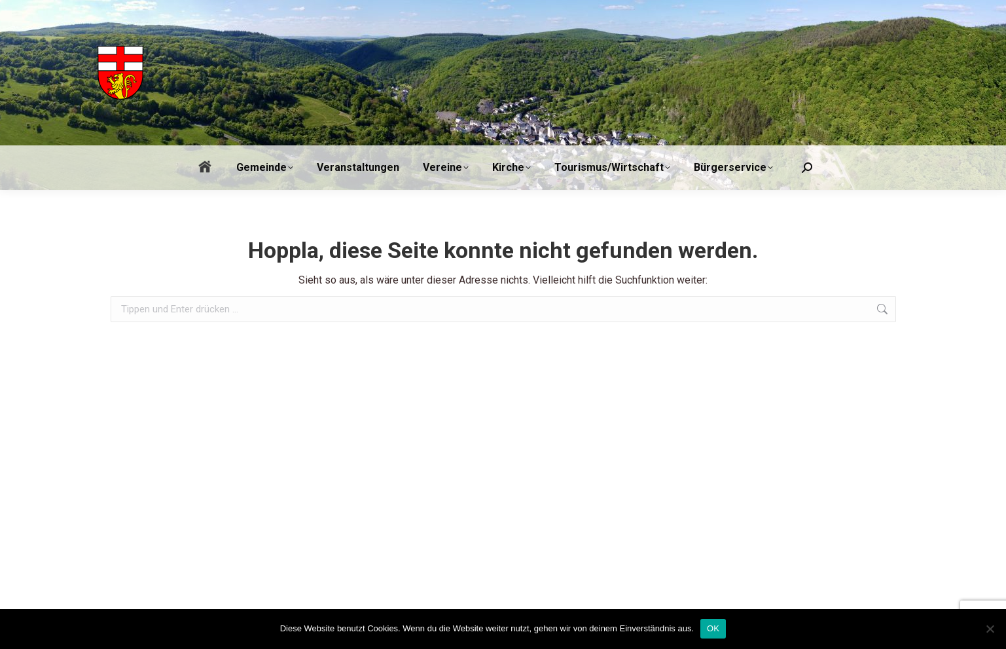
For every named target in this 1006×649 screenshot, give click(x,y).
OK (713, 628)
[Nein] (989, 628)
